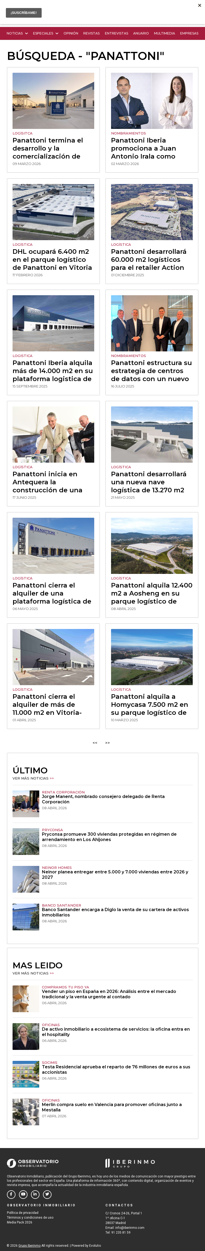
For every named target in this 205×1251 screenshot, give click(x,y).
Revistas (91, 33)
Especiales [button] (45, 33)
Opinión (71, 33)
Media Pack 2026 (19, 1222)
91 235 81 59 (121, 1232)
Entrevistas (116, 33)
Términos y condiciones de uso (30, 1217)
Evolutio (95, 1246)
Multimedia (164, 33)
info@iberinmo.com (129, 1228)
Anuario (141, 33)
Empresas (189, 33)
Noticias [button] (17, 33)
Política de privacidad (22, 1213)
